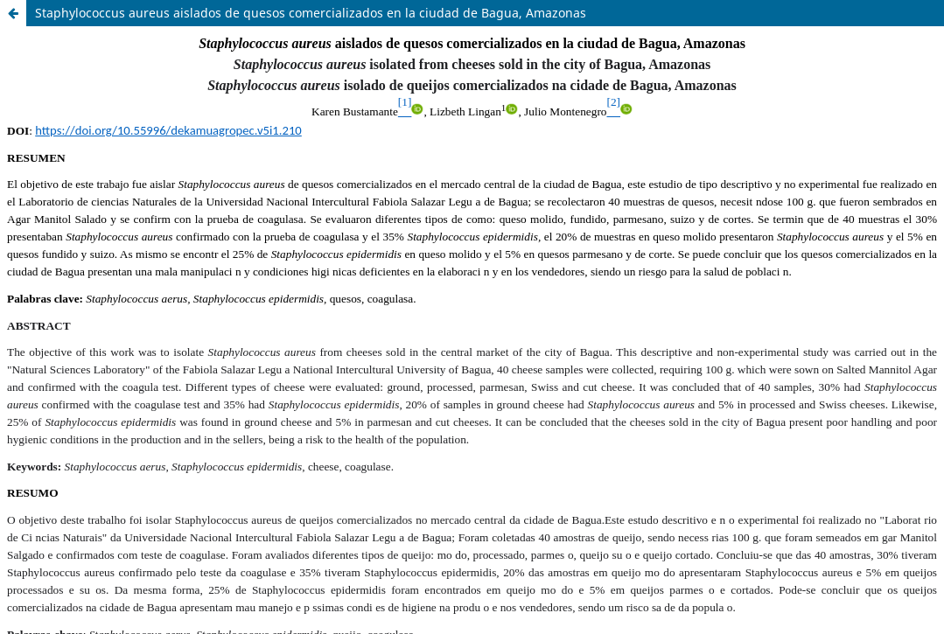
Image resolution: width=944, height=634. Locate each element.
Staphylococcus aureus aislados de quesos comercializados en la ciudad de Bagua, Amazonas (310, 12)
